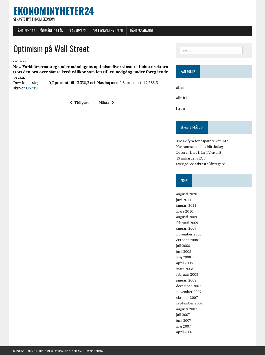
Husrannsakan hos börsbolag (199, 146)
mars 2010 (184, 211)
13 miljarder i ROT (191, 158)
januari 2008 (186, 280)
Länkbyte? (78, 30)
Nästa (106, 102)
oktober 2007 (187, 297)
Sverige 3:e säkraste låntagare (200, 163)
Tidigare (79, 102)
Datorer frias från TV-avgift (198, 152)
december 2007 (188, 285)
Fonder (180, 108)
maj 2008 (183, 257)
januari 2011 (186, 205)
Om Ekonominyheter (108, 30)
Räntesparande (141, 30)
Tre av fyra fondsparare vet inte (202, 140)
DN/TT (32, 88)
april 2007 (184, 331)
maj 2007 (183, 326)
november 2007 (188, 291)
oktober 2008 (187, 239)
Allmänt (181, 97)
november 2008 (188, 234)
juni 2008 (183, 251)
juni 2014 (183, 199)
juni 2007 (183, 320)
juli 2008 (183, 245)
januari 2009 (186, 228)
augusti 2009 (186, 216)
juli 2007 (183, 314)
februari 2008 (187, 274)
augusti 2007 (186, 308)
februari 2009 (187, 222)
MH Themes (96, 351)
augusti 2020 (186, 193)
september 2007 (189, 303)
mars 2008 (184, 268)
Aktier (180, 87)
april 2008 (184, 262)
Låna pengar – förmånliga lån (40, 30)
